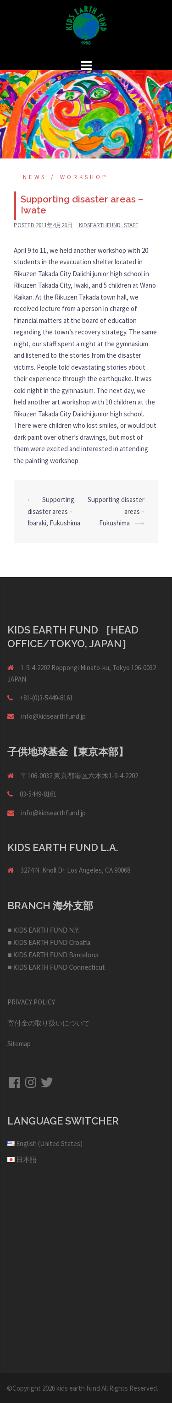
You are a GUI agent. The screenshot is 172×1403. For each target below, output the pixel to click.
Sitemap (19, 1043)
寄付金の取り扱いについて (48, 1023)
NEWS (34, 177)
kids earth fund (78, 1388)
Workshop (84, 177)
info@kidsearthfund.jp (53, 716)
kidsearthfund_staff (108, 225)
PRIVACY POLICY (31, 1002)
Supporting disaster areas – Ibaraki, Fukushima (54, 511)
